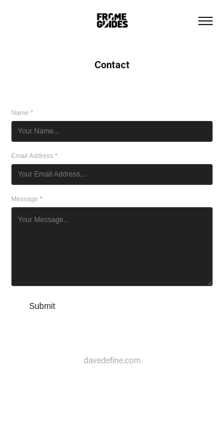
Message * (26, 198)
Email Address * (34, 155)
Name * (22, 112)
